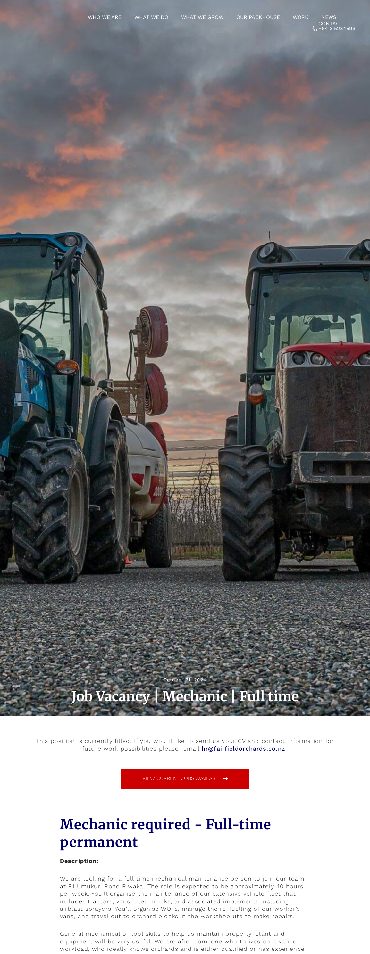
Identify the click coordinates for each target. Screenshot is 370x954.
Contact (330, 24)
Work (300, 17)
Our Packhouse (258, 17)
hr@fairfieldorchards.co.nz (243, 748)
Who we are (105, 17)
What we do (151, 17)
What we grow (202, 17)
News (328, 17)
